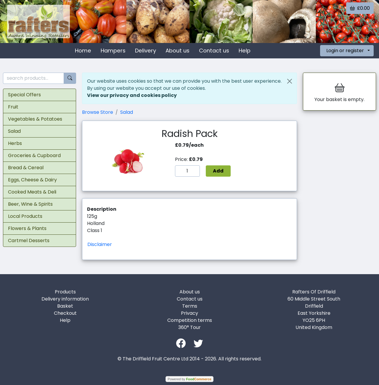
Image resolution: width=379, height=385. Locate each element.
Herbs (15, 143)
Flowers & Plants (27, 228)
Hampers (113, 50)
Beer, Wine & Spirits (30, 204)
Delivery (145, 50)
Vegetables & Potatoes (35, 119)
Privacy (189, 313)
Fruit (13, 106)
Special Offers (24, 94)
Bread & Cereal (26, 167)
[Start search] (70, 78)
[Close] (289, 81)
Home (83, 50)
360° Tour (189, 327)
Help (244, 50)
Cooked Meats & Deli (32, 191)
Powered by (189, 379)
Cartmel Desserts (28, 240)
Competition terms (189, 320)
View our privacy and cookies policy (132, 95)
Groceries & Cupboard (34, 155)
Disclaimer (99, 244)
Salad (14, 131)
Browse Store (97, 112)
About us (178, 50)
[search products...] (33, 78)
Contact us (214, 50)
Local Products (25, 216)
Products (65, 291)
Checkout (65, 313)
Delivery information (65, 298)
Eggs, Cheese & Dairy (32, 179)
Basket (65, 306)
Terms (189, 306)
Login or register (345, 50)
